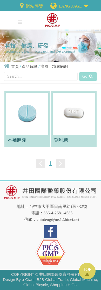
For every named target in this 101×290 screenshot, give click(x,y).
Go (88, 76)
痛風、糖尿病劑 (54, 66)
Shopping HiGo (63, 284)
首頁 (15, 66)
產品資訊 (29, 66)
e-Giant (28, 279)
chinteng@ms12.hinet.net (58, 219)
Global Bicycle (35, 284)
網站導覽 (31, 6)
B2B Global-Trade (52, 279)
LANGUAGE (73, 5)
